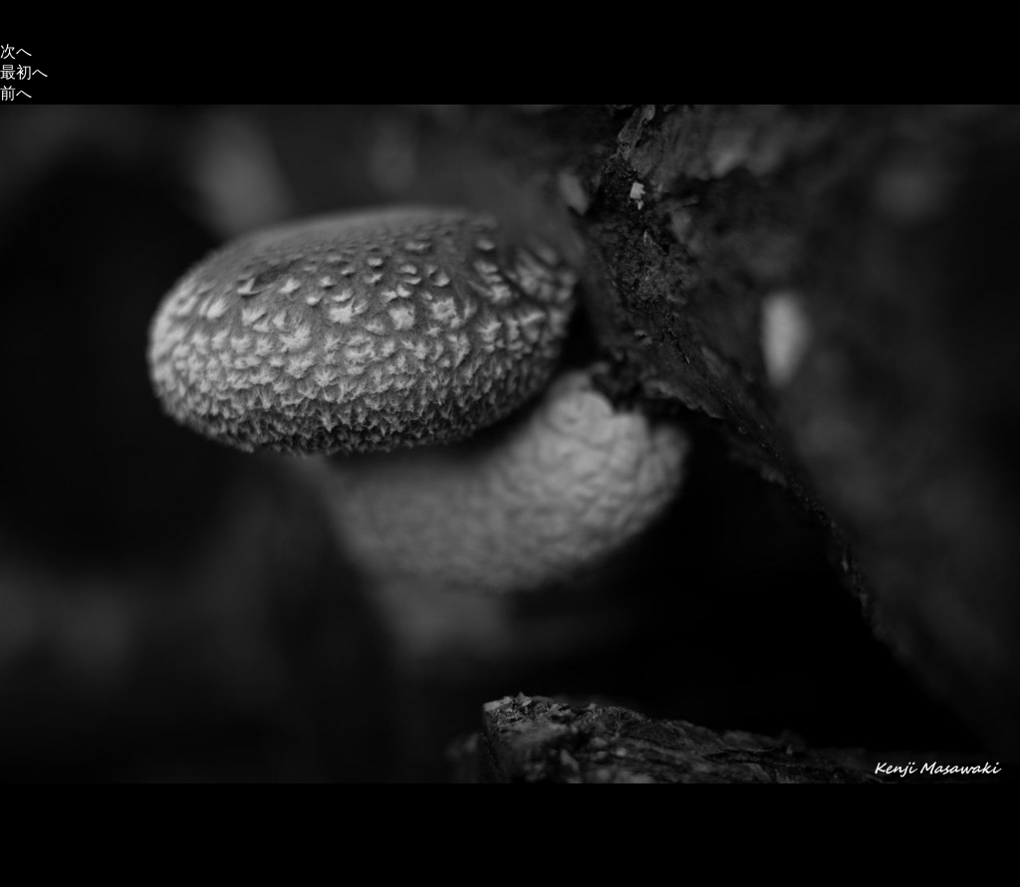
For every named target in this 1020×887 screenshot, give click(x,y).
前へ (16, 93)
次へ (16, 51)
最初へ (24, 72)
